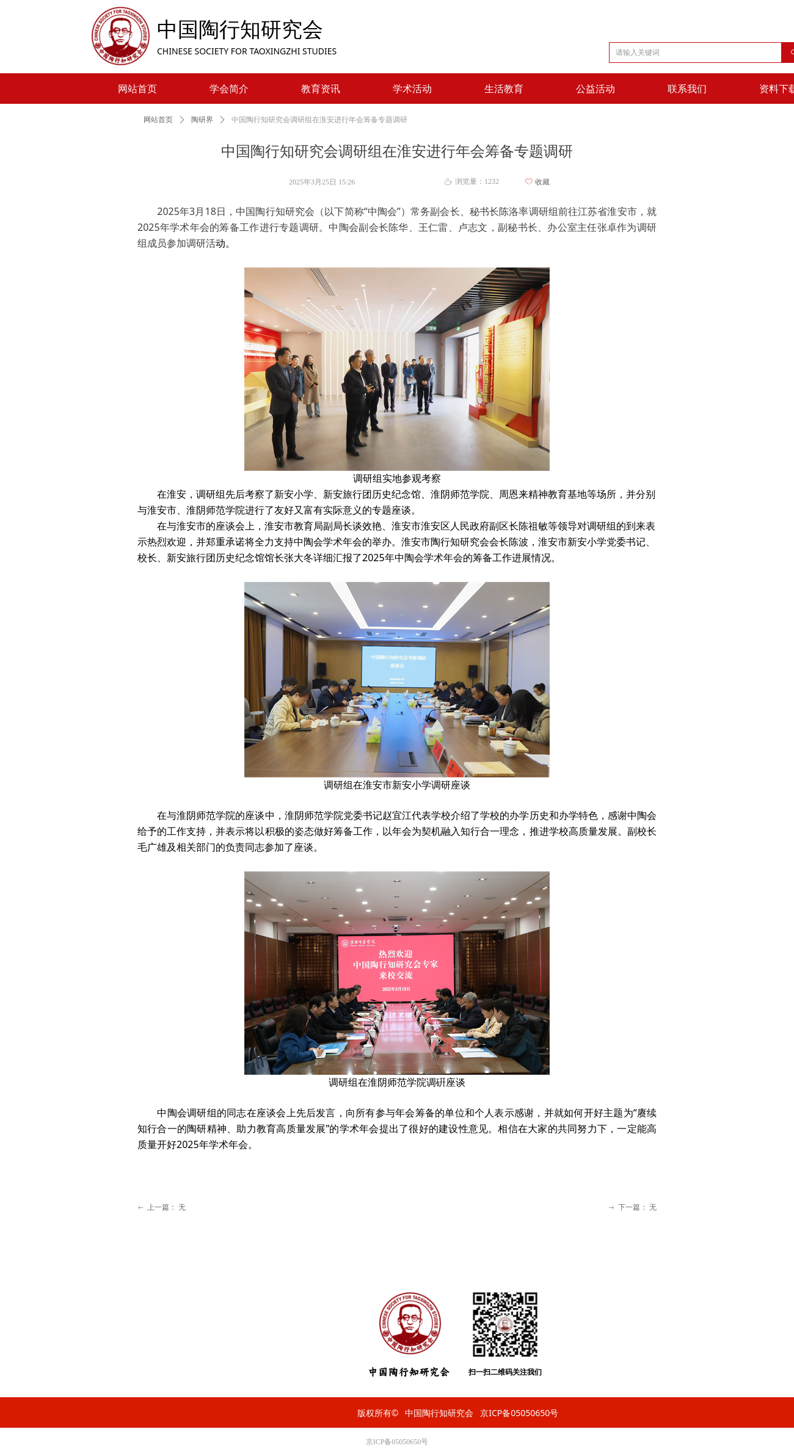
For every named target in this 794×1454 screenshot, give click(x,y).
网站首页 (158, 119)
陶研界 (202, 119)
